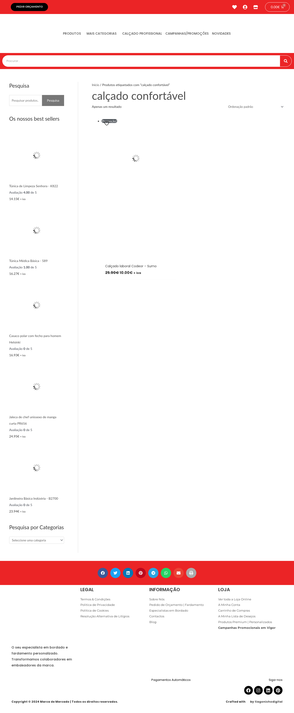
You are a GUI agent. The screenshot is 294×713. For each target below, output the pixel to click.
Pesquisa (53, 101)
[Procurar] (285, 62)
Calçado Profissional (150, 34)
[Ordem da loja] (254, 107)
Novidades (236, 34)
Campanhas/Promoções (198, 34)
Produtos (73, 34)
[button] (103, 574)
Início (95, 86)
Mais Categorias (107, 34)
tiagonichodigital (269, 703)
